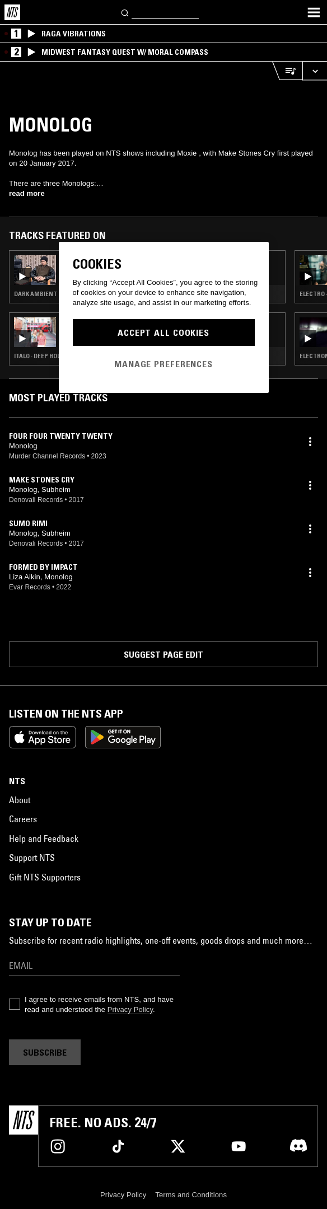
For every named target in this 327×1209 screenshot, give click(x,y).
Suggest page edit (163, 654)
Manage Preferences (163, 363)
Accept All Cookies (163, 332)
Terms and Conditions (191, 1195)
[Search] (125, 12)
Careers (23, 818)
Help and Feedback (43, 838)
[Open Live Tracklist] (287, 71)
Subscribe (45, 1052)
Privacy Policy (130, 1009)
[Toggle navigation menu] (314, 12)
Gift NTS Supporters (45, 877)
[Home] (12, 12)
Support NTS (32, 857)
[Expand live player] (314, 71)
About (19, 799)
